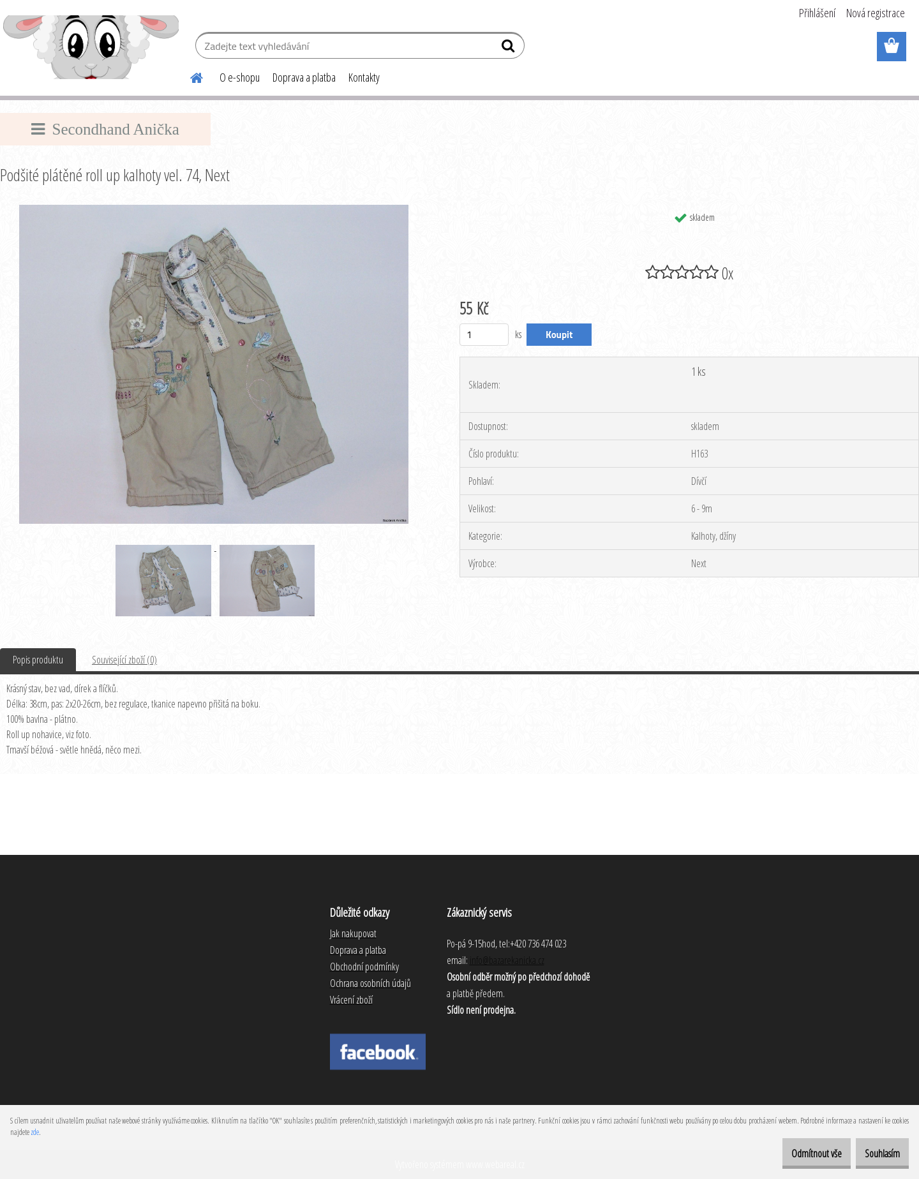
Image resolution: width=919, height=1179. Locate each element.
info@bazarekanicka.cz (507, 960)
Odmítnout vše (795, 1153)
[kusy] (484, 334)
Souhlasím (875, 1153)
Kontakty (364, 77)
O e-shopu (240, 77)
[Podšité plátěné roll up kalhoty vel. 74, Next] (213, 210)
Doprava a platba (304, 77)
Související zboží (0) (124, 660)
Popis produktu (38, 660)
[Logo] (91, 47)
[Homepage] (189, 76)
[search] (509, 48)
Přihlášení (817, 12)
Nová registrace (875, 12)
